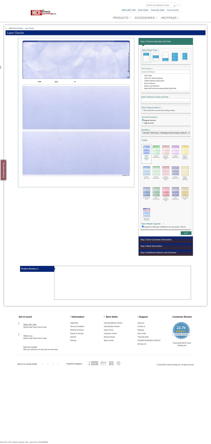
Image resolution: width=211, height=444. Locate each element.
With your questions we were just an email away (40, 350)
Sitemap (73, 341)
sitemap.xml (142, 345)
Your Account (173, 10)
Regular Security (150, 120)
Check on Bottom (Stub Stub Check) (165, 57)
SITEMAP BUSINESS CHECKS (149, 341)
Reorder (73, 338)
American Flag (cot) (146, 214)
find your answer (30, 348)
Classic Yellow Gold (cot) (185, 173)
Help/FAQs (74, 324)
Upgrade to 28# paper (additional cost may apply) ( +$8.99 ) (165, 227)
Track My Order (158, 10)
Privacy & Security (76, 334)
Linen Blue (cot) (146, 193)
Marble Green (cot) (156, 152)
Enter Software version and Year (154, 97)
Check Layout (146, 69)
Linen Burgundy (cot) (165, 194)
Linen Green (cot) (156, 193)
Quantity (145, 130)
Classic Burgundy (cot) (165, 173)
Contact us (141, 327)
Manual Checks (109, 338)
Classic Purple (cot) (175, 173)
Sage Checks (108, 331)
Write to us (27, 336)
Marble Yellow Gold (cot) (185, 152)
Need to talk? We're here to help (35, 328)
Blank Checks (109, 341)
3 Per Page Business (175, 57)
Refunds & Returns (77, 331)
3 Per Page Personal (184, 57)
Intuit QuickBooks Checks (113, 324)
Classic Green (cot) (156, 173)
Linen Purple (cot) (175, 193)
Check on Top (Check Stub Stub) (146, 57)
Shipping (141, 331)
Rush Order (143, 10)
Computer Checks (110, 334)
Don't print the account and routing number (159, 110)
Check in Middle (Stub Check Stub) (155, 57)
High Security (149, 123)
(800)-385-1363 (129, 10)
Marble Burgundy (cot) (165, 152)
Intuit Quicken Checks (112, 327)
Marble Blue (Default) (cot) (146, 153)
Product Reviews (30, 270)
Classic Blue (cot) (146, 173)
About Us (141, 324)
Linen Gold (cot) (185, 193)
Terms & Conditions (77, 327)
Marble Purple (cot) (175, 152)
